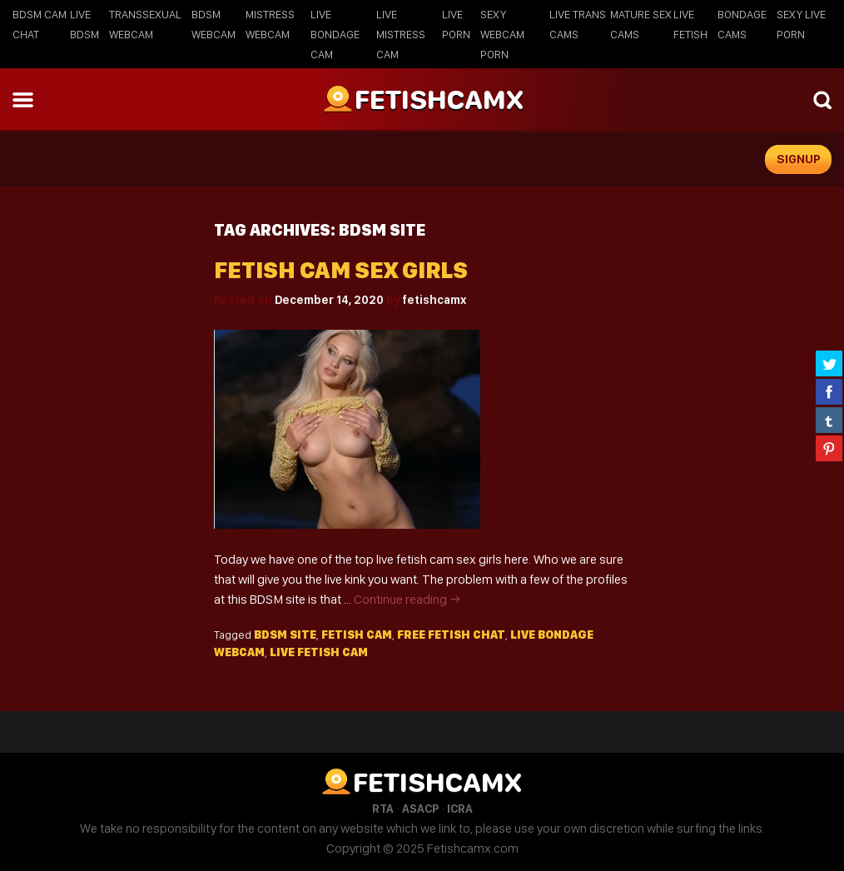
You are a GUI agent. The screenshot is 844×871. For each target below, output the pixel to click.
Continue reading (407, 599)
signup (799, 159)
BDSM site (285, 634)
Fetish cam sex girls (341, 270)
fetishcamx (434, 299)
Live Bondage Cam (335, 34)
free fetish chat (451, 634)
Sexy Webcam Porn (502, 34)
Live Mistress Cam (400, 34)
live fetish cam (319, 652)
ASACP (420, 808)
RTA (383, 808)
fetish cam (356, 634)
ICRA (460, 808)
